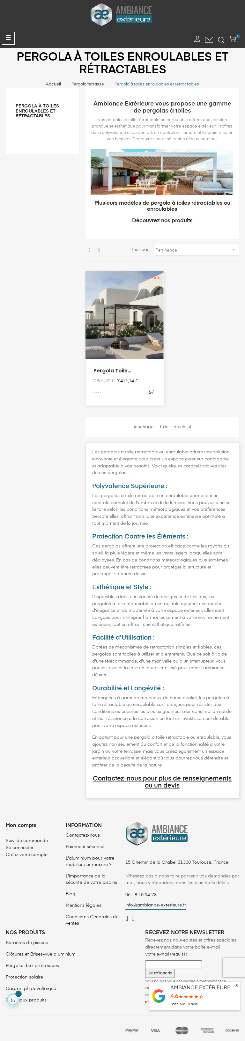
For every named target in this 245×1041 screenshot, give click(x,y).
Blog (71, 889)
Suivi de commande (27, 836)
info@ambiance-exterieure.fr (155, 900)
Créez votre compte (27, 850)
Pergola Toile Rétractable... (111, 366)
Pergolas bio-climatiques (32, 961)
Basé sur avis (184, 1004)
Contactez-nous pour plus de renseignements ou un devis (162, 778)
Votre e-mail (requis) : (166, 950)
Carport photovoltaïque (31, 984)
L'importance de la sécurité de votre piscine (92, 874)
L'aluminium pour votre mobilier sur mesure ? (90, 857)
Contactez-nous (83, 831)
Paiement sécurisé (85, 842)
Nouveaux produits (26, 995)
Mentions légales (83, 901)
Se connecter (19, 843)
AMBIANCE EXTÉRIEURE (200, 988)
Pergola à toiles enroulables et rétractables (37, 111)
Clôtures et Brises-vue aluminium (41, 950)
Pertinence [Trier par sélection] (197, 250)
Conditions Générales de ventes (92, 915)
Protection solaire (24, 973)
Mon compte (21, 821)
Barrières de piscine (27, 938)
